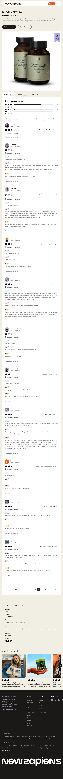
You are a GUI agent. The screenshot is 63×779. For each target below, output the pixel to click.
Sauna (9, 745)
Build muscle (14, 738)
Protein (4, 748)
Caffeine (24, 748)
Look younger (32, 736)
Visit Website (25, 27)
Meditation (17, 748)
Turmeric (33, 745)
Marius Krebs (13, 124)
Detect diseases (33, 738)
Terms (40, 705)
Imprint (41, 700)
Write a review (9, 27)
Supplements (9, 616)
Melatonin (26, 745)
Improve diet (16, 736)
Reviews (8, 95)
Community (30, 704)
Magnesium (49, 748)
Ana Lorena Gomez (15, 279)
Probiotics (8, 629)
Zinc (8, 748)
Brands (28, 710)
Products (22, 95)
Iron (12, 748)
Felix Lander (13, 238)
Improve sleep (9, 622)
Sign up (51, 3)
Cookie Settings (43, 712)
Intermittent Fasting (33, 748)
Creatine (4, 745)
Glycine (42, 748)
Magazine (29, 715)
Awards (29, 720)
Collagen (46, 745)
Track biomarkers (50, 736)
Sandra (12, 541)
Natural (49, 629)
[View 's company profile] (14, 666)
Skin (55, 629)
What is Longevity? (7, 736)
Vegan (35, 629)
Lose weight (41, 736)
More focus (25, 736)
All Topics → (6, 750)
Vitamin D (15, 745)
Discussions (35, 94)
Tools (28, 707)
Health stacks (30, 712)
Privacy (41, 702)
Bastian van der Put (15, 328)
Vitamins (42, 629)
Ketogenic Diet (54, 745)
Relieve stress (19, 622)
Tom (11, 461)
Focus (30, 629)
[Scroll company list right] (60, 665)
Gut (25, 629)
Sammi (12, 501)
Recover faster (43, 738)
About (28, 718)
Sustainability (17, 629)
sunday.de (8, 635)
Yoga (21, 745)
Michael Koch (14, 189)
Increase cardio (24, 738)
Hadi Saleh (13, 144)
